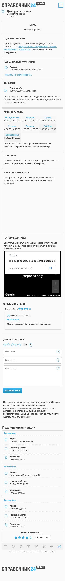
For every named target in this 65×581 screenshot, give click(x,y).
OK (50, 268)
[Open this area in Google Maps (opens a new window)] (10, 295)
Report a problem (54, 296)
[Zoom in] (55, 283)
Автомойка (10, 433)
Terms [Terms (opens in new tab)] (43, 296)
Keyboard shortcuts (22, 296)
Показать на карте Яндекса (18, 75)
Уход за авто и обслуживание (33, 46)
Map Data (35, 296)
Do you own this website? (20, 268)
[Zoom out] (55, 289)
